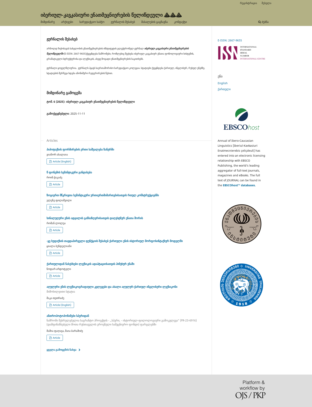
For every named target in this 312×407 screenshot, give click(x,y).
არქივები (67, 22)
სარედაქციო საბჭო (91, 22)
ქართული (224, 89)
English (223, 83)
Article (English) (61, 161)
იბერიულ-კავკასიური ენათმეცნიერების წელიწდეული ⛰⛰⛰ (111, 15)
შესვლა (266, 3)
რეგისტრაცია (248, 3)
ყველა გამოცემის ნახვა (61, 349)
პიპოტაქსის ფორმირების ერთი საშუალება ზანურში (80, 149)
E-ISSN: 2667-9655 (230, 40)
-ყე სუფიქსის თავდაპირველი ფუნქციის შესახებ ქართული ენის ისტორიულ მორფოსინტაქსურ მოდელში (115, 241)
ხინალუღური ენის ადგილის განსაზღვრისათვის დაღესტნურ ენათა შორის (95, 218)
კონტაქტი (180, 22)
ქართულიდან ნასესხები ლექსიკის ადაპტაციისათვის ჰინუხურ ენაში (90, 264)
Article (56, 184)
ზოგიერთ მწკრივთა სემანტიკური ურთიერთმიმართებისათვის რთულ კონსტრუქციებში (103, 195)
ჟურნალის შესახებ (123, 22)
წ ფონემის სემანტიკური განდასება (69, 172)
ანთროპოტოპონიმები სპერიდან (126, 320)
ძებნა (263, 22)
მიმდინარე (48, 22)
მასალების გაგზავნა (154, 22)
